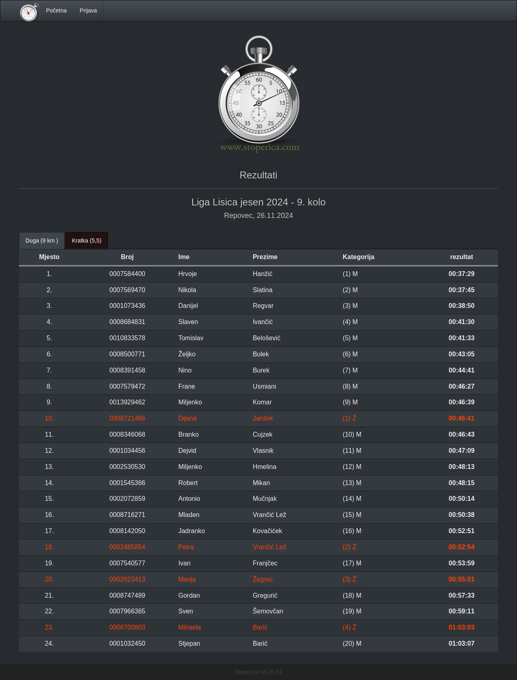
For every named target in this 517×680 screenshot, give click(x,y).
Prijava (88, 10)
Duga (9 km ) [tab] (41, 240)
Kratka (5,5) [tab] (86, 240)
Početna (56, 10)
